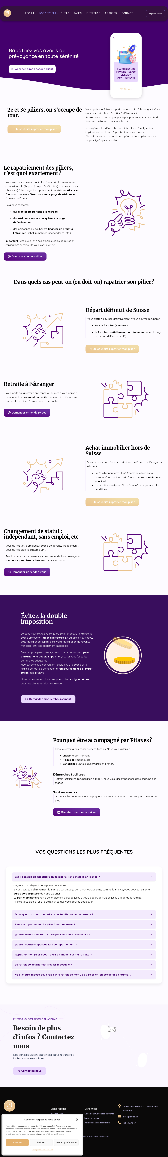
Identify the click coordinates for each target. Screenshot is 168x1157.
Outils (65, 13)
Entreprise (93, 13)
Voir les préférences (66, 1142)
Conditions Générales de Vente (99, 1113)
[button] (77, 1119)
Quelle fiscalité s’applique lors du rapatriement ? (46, 944)
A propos (111, 13)
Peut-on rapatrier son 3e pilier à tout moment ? (45, 924)
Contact (127, 13)
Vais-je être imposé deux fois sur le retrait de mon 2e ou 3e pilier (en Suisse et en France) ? (73, 974)
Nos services (48, 13)
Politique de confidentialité (42, 1150)
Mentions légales (92, 1118)
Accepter (17, 1142)
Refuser (41, 1142)
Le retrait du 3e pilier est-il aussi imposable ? (43, 964)
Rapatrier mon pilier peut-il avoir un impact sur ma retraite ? (53, 954)
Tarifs (78, 13)
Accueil (30, 13)
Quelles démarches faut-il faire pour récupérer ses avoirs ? (52, 934)
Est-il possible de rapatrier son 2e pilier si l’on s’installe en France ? (57, 876)
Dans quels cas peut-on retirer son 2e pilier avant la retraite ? (54, 914)
